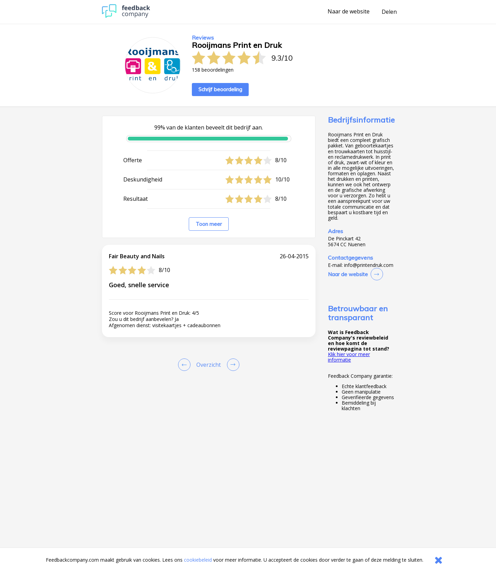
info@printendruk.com (368, 265)
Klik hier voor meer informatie (349, 357)
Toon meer (209, 224)
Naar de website (349, 11)
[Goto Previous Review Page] (185, 364)
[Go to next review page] (231, 364)
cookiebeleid (198, 560)
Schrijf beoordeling (220, 89)
